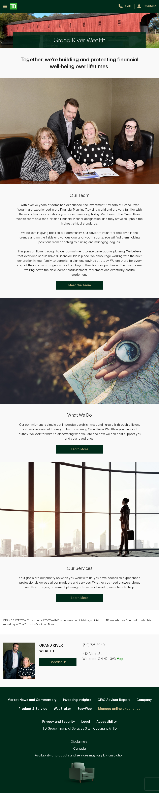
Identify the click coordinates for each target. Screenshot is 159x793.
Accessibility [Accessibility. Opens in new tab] (106, 721)
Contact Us (58, 662)
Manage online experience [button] (119, 708)
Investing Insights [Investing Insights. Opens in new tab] (77, 700)
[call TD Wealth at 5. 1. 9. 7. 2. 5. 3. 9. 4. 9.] (126, 6)
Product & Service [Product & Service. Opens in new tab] (33, 708)
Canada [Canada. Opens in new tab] (79, 748)
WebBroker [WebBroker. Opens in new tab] (62, 708)
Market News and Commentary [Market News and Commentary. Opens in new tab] (32, 700)
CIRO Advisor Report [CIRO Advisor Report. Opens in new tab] (114, 700)
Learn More (79, 449)
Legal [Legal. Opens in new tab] (85, 721)
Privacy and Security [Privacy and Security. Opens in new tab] (58, 721)
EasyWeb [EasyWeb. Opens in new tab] (84, 708)
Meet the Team (79, 285)
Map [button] (120, 659)
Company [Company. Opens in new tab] (144, 700)
